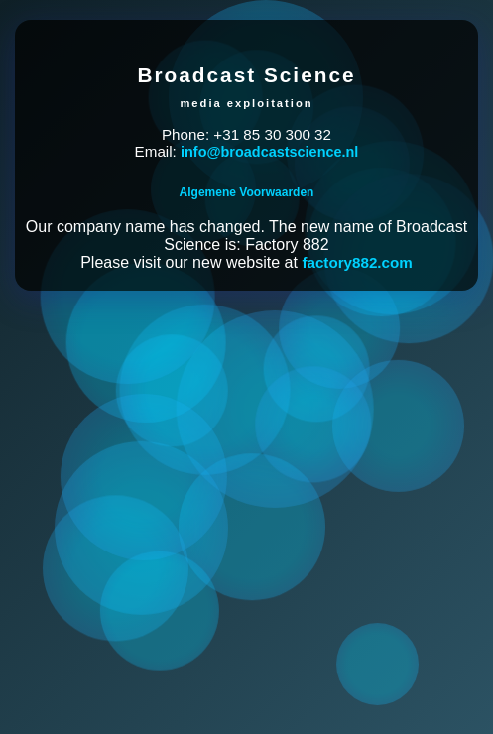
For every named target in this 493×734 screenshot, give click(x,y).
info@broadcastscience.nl (269, 152)
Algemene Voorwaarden (247, 192)
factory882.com (357, 262)
